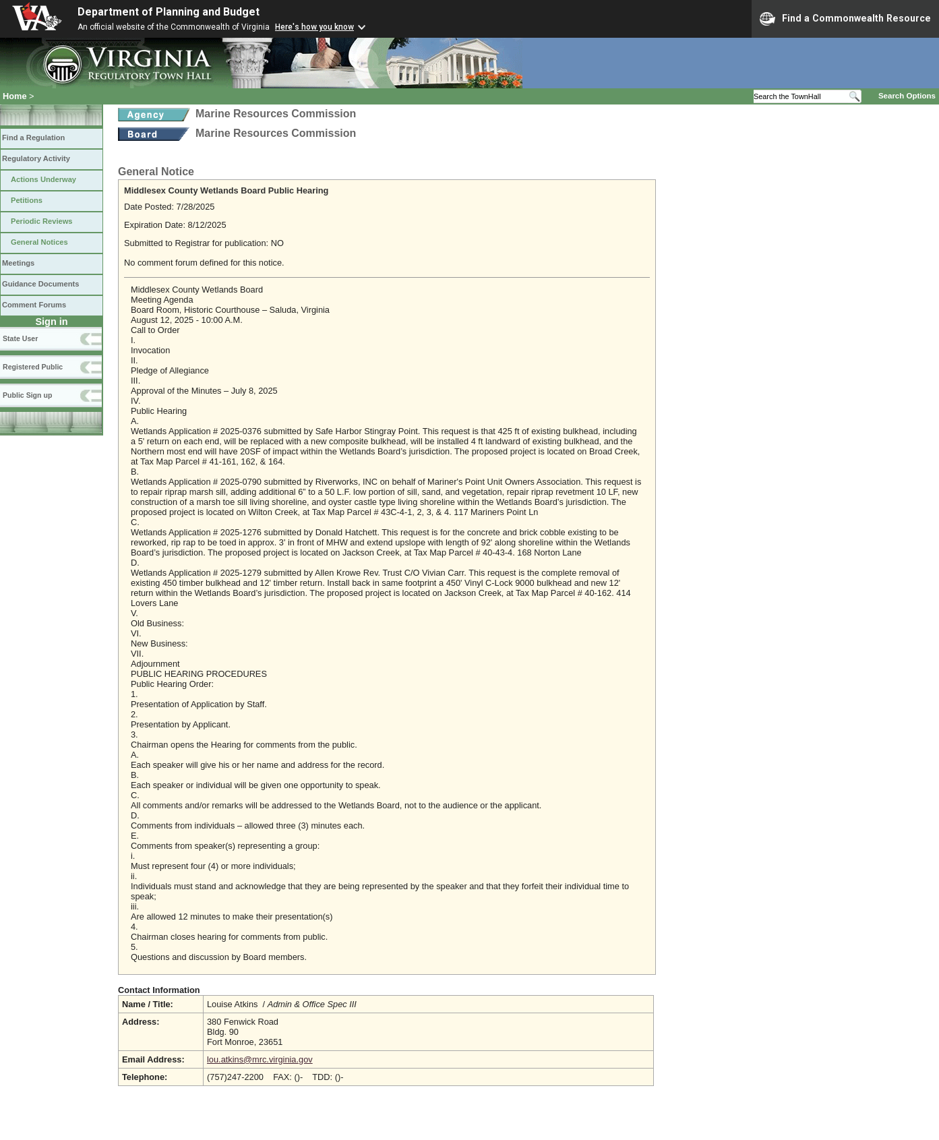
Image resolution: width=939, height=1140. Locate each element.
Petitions (26, 200)
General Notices (39, 242)
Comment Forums (34, 305)
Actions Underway (43, 179)
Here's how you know (314, 27)
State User (20, 338)
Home (15, 96)
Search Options (907, 96)
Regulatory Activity (36, 158)
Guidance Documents (40, 284)
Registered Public (33, 367)
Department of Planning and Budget (169, 11)
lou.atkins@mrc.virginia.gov (260, 1059)
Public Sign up (27, 395)
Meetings (18, 263)
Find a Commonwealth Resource (845, 19)
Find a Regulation (33, 137)
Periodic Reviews (42, 221)
